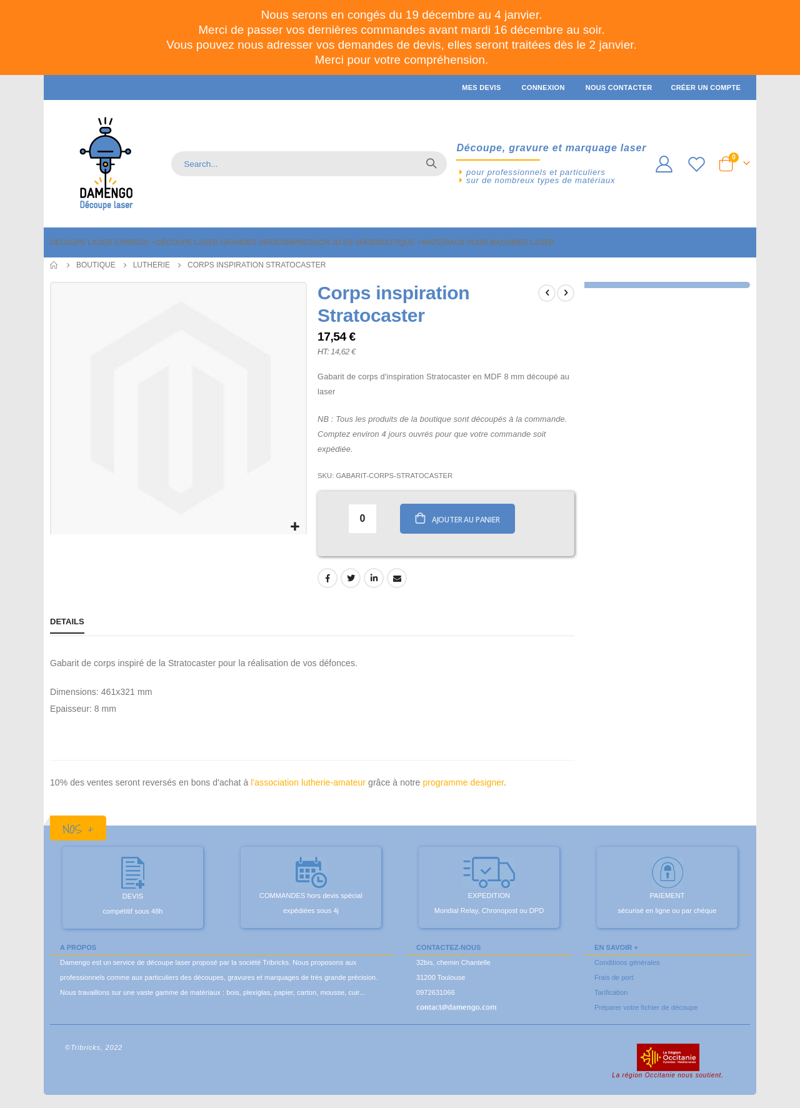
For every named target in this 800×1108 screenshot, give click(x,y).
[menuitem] (103, 242)
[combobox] (309, 163)
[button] (293, 525)
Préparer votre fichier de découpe (646, 1009)
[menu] (400, 242)
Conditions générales (627, 964)
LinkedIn (372, 580)
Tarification (611, 994)
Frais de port (614, 979)
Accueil (54, 264)
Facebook (326, 580)
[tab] (67, 624)
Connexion (543, 87)
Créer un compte (706, 87)
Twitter (349, 580)
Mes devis (481, 87)
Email (396, 580)
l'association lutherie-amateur (308, 785)
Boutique (96, 265)
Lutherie (151, 265)
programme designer (463, 785)
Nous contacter (619, 87)
